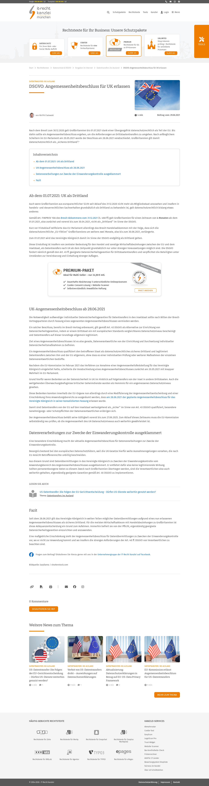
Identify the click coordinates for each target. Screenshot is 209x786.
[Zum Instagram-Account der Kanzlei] (82, 587)
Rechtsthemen (43, 68)
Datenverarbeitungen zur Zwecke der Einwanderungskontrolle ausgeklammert (78, 174)
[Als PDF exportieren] (41, 587)
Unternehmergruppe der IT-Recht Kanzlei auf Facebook (124, 554)
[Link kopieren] (31, 587)
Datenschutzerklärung (148, 782)
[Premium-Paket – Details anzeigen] (123, 46)
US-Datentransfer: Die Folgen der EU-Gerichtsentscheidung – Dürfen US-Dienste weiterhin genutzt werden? (98, 491)
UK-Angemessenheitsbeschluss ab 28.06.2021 (60, 167)
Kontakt (176, 782)
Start (31, 68)
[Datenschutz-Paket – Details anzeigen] (46, 47)
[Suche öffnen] (108, 12)
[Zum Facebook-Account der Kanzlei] (74, 587)
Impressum (165, 782)
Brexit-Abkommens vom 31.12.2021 (79, 217)
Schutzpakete (119, 12)
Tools (145, 12)
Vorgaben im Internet (84, 68)
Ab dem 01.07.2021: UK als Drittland (55, 161)
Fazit (38, 180)
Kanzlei (154, 12)
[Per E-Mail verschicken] (66, 587)
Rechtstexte (134, 12)
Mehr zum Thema (167, 694)
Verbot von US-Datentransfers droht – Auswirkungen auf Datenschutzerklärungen (85, 673)
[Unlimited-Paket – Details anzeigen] (162, 45)
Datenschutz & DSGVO (62, 68)
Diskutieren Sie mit (43, 609)
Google (37, 2)
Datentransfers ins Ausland (108, 68)
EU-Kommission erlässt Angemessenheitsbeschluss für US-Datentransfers (160, 673)
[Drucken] (50, 587)
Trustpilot (57, 2)
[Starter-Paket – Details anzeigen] (85, 46)
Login (165, 12)
